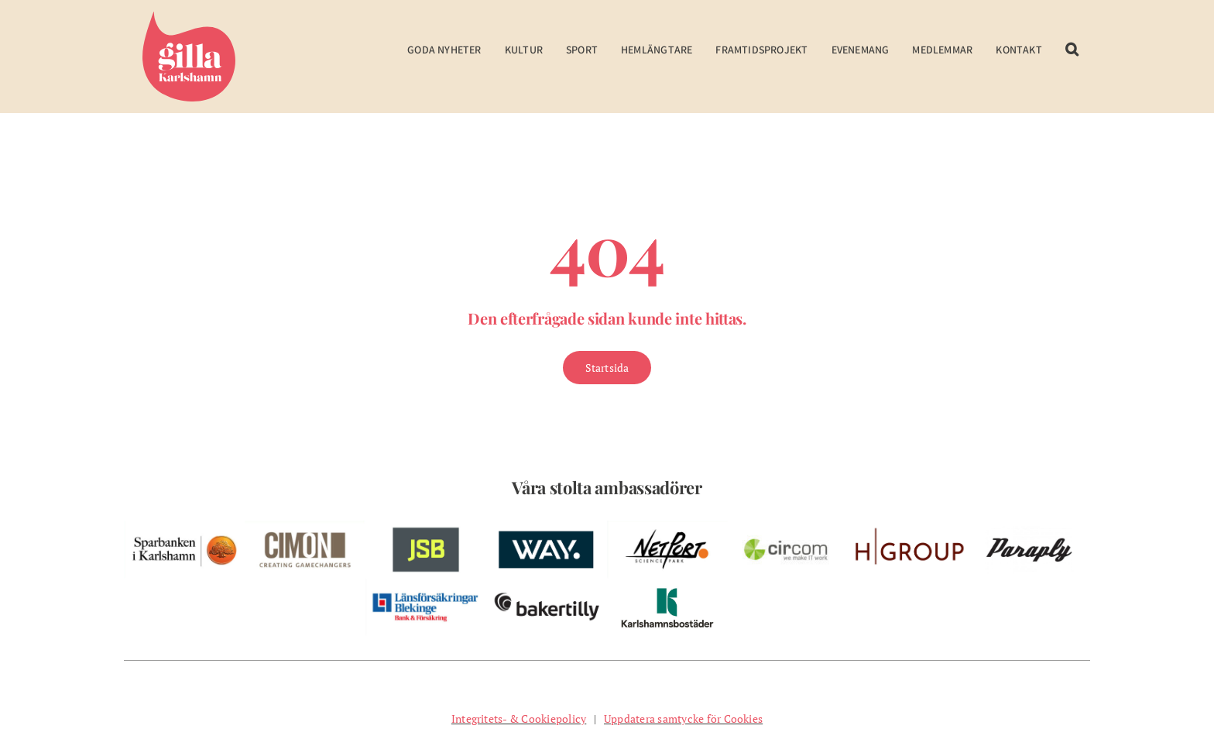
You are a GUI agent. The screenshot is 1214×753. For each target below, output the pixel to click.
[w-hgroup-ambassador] (909, 526)
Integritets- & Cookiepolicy (518, 718)
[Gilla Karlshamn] (188, 17)
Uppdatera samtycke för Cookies (683, 718)
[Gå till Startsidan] (607, 367)
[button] (1072, 60)
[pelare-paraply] (1029, 526)
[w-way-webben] (546, 526)
